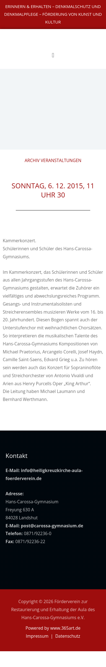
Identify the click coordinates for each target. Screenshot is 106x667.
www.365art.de (65, 628)
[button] (53, 55)
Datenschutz (67, 636)
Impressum (37, 636)
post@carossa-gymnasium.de (52, 526)
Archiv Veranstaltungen (53, 160)
